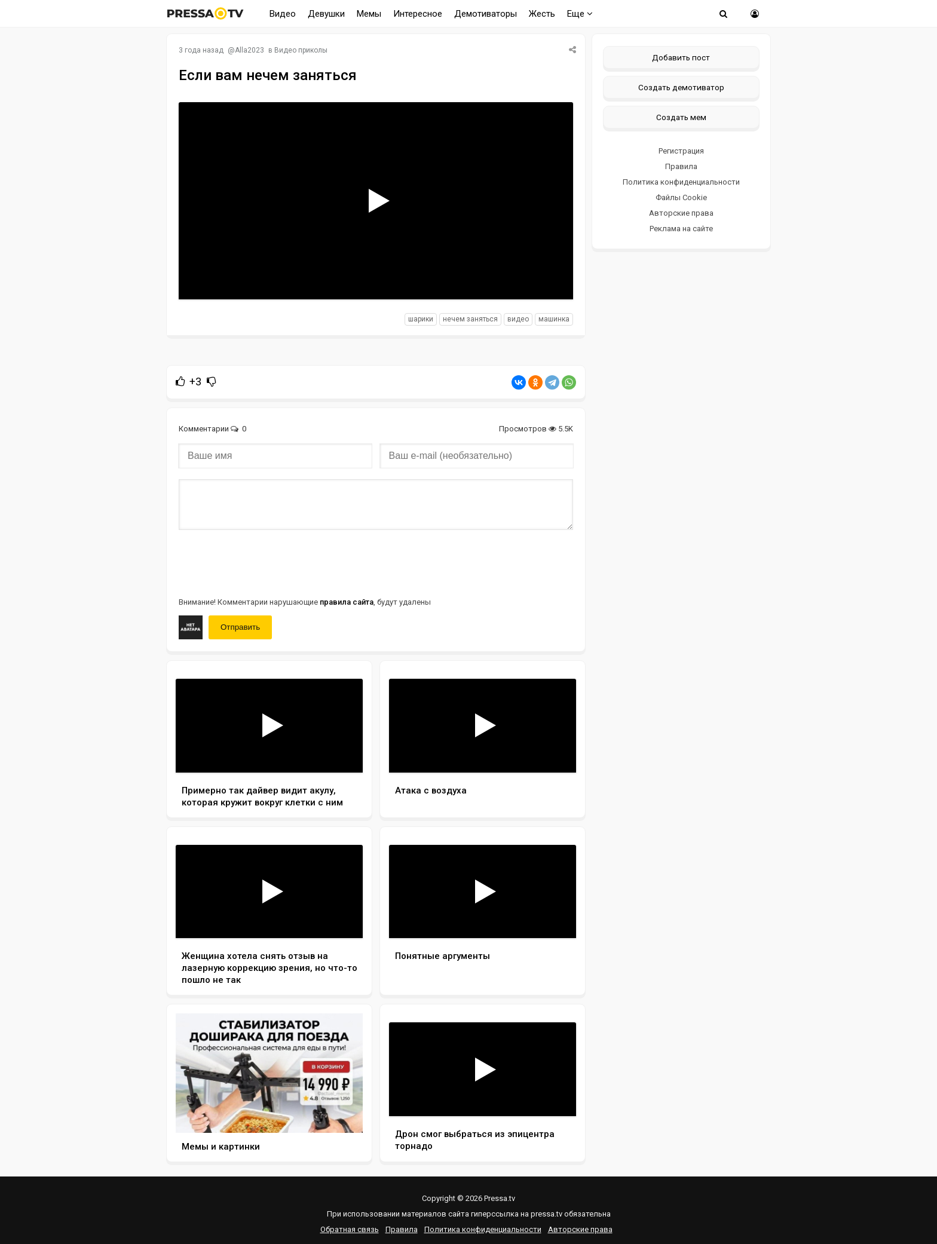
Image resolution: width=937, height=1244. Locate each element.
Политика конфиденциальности (681, 181)
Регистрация (681, 150)
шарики (420, 319)
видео (518, 319)
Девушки (326, 13)
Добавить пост (681, 57)
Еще (580, 13)
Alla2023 (249, 50)
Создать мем (681, 117)
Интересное (417, 13)
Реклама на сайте (681, 228)
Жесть (542, 13)
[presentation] (269, 562)
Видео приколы (300, 50)
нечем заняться (470, 319)
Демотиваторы (485, 13)
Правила (681, 166)
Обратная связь (349, 1229)
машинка (553, 319)
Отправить (240, 627)
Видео (283, 13)
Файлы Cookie (681, 197)
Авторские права (681, 213)
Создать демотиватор (681, 87)
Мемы (369, 13)
